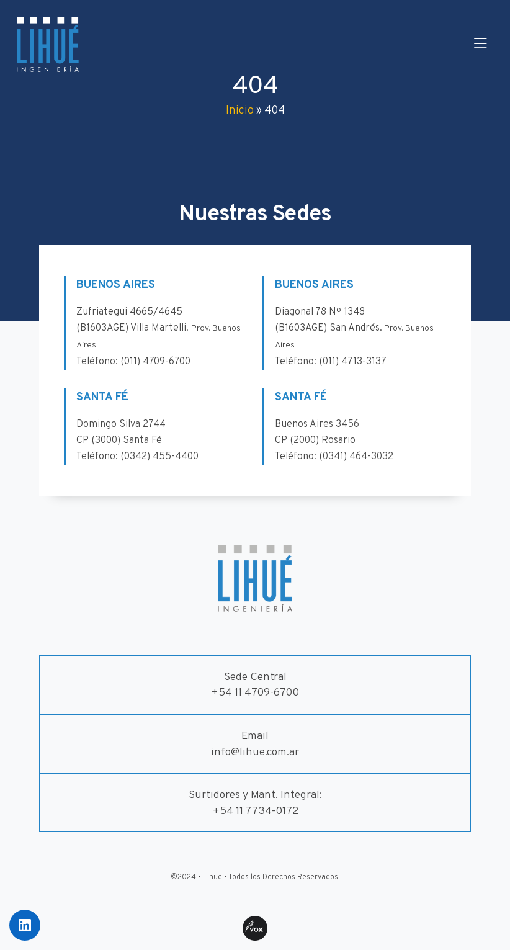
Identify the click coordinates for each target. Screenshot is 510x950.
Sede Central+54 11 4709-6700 (255, 685)
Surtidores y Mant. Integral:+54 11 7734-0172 (255, 803)
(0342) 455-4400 (159, 456)
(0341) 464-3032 (356, 456)
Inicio (240, 111)
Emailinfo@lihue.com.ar (255, 744)
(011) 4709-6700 (155, 362)
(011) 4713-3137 (353, 362)
